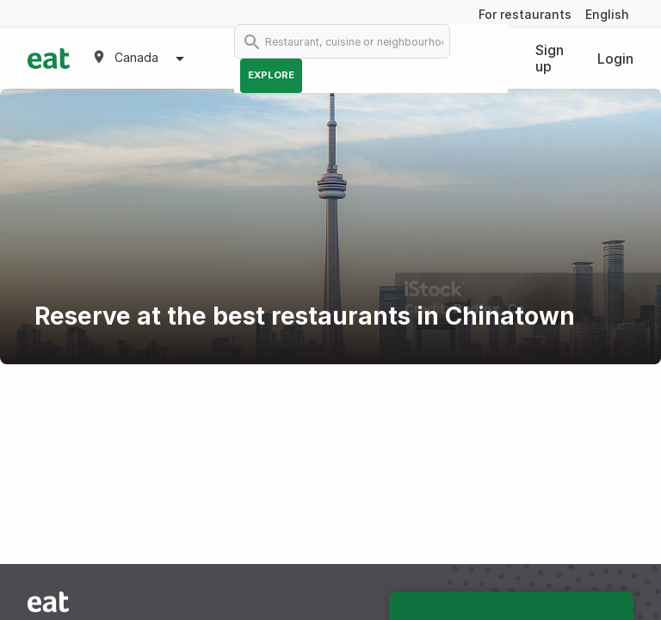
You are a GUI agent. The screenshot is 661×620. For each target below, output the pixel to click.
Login (615, 58)
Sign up (549, 58)
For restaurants (525, 14)
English (607, 14)
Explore (271, 75)
